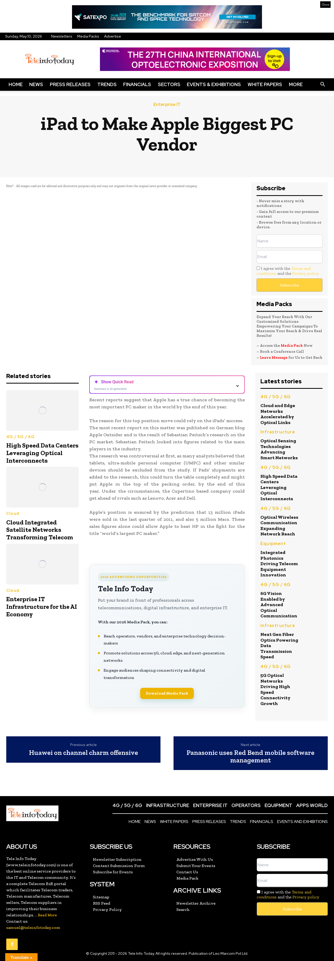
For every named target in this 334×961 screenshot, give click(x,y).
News (36, 84)
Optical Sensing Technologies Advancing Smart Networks (279, 449)
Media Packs (88, 36)
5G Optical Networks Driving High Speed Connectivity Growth (275, 689)
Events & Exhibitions (214, 84)
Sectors (169, 84)
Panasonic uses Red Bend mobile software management (250, 756)
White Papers (265, 84)
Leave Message (274, 357)
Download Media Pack (167, 693)
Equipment (273, 543)
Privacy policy (305, 273)
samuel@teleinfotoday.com (33, 927)
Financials (137, 84)
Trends (107, 84)
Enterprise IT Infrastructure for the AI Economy (41, 606)
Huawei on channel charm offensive (83, 752)
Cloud (12, 513)
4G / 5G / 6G (20, 436)
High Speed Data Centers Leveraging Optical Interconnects (42, 452)
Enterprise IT (167, 105)
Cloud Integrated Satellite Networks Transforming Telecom (39, 529)
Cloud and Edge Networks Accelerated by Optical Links (277, 414)
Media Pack (292, 345)
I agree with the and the (288, 271)
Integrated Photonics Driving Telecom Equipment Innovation (279, 564)
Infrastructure (277, 432)
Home (16, 84)
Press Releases (70, 84)
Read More (47, 915)
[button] (322, 84)
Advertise (112, 36)
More (296, 84)
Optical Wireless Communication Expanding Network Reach (279, 525)
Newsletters (61, 36)
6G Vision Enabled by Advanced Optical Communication (278, 604)
